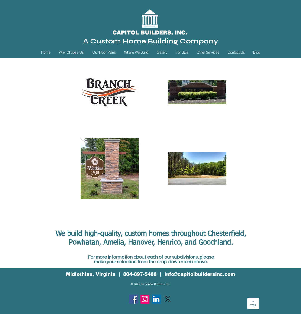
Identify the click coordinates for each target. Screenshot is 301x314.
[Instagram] (144, 299)
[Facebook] (133, 299)
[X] (167, 299)
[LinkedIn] (156, 299)
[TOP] (253, 303)
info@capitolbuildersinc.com (200, 274)
